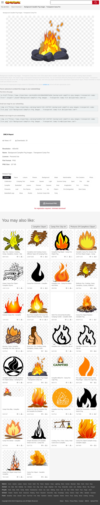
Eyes (48, 490)
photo (91, 177)
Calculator (93, 493)
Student (10, 493)
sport (72, 181)
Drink (24, 495)
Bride (17, 490)
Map (55, 493)
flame (16, 177)
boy (68, 490)
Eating (76, 495)
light (50, 181)
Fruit (35, 495)
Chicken (30, 487)
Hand (90, 490)
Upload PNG (94, 501)
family (22, 490)
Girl (65, 490)
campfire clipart (39, 227)
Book (20, 493)
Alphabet (86, 493)
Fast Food (29, 495)
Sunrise (68, 484)
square (41, 181)
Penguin (93, 487)
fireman (38, 185)
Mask (9, 490)
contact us (46, 84)
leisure (25, 177)
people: (4, 490)
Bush (82, 484)
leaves (28, 185)
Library (67, 493)
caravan (48, 185)
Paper (77, 493)
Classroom (26, 493)
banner (6, 177)
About (61, 501)
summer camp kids (43, 193)
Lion (75, 487)
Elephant (51, 487)
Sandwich (43, 495)
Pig (88, 487)
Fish (56, 487)
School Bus (50, 493)
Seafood (50, 495)
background (45, 177)
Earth (34, 484)
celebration (8, 181)
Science (72, 493)
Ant (9, 487)
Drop (91, 484)
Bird (16, 487)
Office (81, 493)
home (57, 490)
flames (34, 177)
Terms (67, 501)
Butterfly (21, 487)
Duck (41, 487)
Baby (13, 490)
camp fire (39, 189)
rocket (30, 193)
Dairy (14, 495)
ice (48, 189)
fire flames (26, 189)
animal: (4, 487)
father (72, 490)
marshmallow (67, 177)
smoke (32, 181)
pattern (56, 189)
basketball (18, 185)
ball (88, 181)
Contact (81, 501)
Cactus (25, 484)
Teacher (16, 493)
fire (80, 181)
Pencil (37, 493)
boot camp (82, 189)
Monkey (79, 487)
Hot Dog (91, 495)
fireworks (7, 189)
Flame (42, 484)
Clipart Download (16, 7)
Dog (38, 487)
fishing (86, 185)
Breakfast (9, 495)
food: (4, 495)
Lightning (57, 484)
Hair (62, 490)
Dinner (67, 495)
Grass (52, 484)
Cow (34, 487)
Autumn (14, 484)
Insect (70, 487)
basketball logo (9, 193)
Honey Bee (65, 487)
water (56, 177)
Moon (62, 484)
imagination (67, 185)
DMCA (87, 501)
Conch (29, 484)
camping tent (21, 181)
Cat (25, 487)
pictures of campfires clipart (83, 227)
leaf (17, 189)
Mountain (73, 484)
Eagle (45, 487)
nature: (4, 484)
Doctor (40, 490)
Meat (38, 495)
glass (21, 193)
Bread (80, 495)
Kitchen (62, 495)
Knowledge (61, 493)
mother (27, 490)
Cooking (85, 495)
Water (78, 484)
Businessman (33, 490)
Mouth (77, 490)
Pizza (71, 495)
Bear (12, 487)
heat (57, 185)
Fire (38, 484)
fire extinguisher (68, 189)
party (56, 193)
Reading (32, 493)
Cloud (86, 484)
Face (81, 490)
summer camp (61, 181)
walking (53, 490)
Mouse (84, 487)
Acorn (9, 484)
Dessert (19, 495)
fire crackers (80, 177)
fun (77, 185)
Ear (44, 490)
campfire (7, 185)
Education (43, 493)
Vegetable (56, 495)
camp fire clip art (58, 227)
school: (4, 493)
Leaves (20, 484)
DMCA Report (8, 134)
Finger (85, 490)
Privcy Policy (74, 501)
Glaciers (47, 484)
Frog (59, 487)
